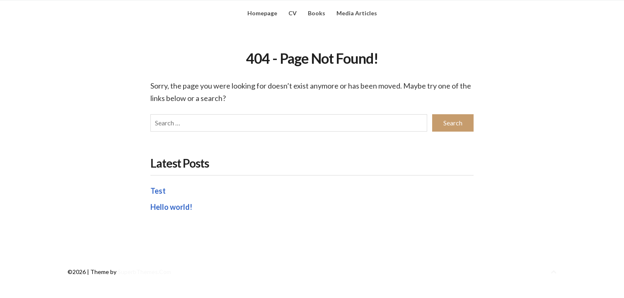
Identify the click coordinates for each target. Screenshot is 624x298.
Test (158, 190)
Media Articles (356, 13)
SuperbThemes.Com (144, 271)
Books (316, 13)
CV (292, 13)
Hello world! (171, 206)
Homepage (262, 13)
